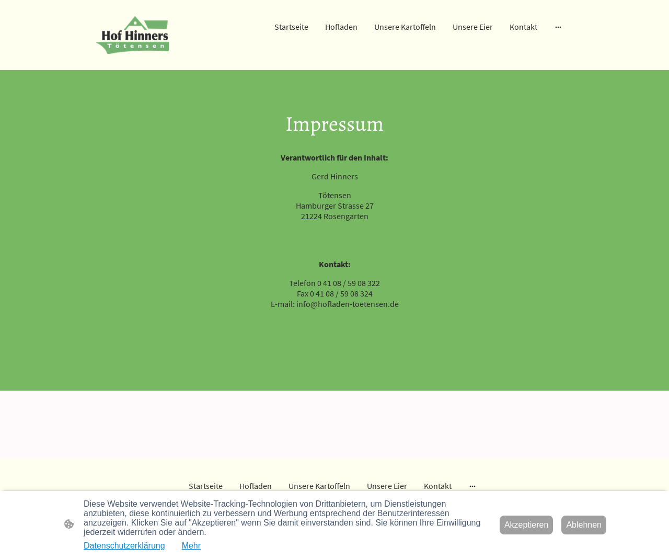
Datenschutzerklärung (124, 545)
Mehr (191, 545)
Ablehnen (584, 524)
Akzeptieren (526, 524)
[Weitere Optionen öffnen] (558, 27)
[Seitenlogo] (132, 35)
